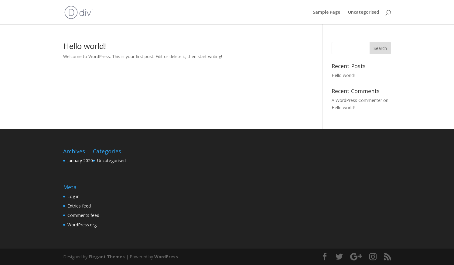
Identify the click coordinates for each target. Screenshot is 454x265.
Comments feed (83, 215)
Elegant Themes (107, 257)
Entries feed (79, 206)
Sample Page (326, 12)
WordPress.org (82, 225)
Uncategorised (363, 12)
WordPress (166, 257)
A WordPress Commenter (357, 100)
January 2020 (80, 160)
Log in (73, 196)
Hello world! (84, 45)
